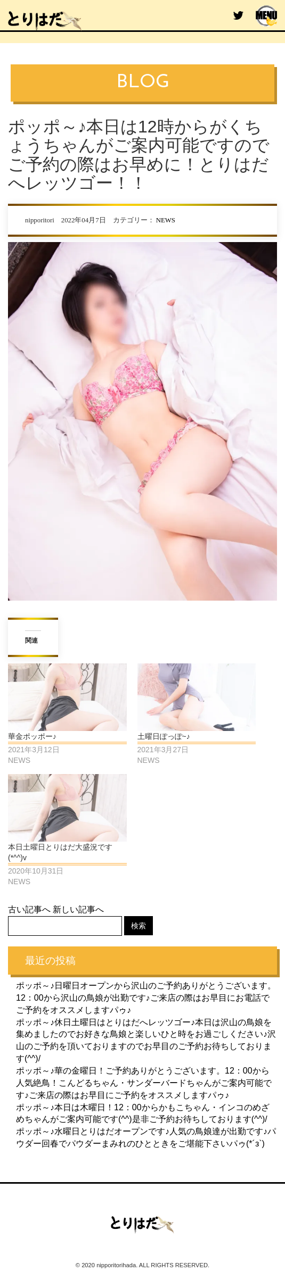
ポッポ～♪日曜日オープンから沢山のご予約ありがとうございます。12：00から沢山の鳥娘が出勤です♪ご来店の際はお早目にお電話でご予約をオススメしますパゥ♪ (146, 998)
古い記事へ (29, 909)
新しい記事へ (78, 909)
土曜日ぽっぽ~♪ (163, 736)
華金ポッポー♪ (32, 736)
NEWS (165, 220)
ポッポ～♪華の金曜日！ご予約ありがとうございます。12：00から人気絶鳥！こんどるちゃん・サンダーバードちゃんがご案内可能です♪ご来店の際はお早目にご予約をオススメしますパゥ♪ (144, 1083)
